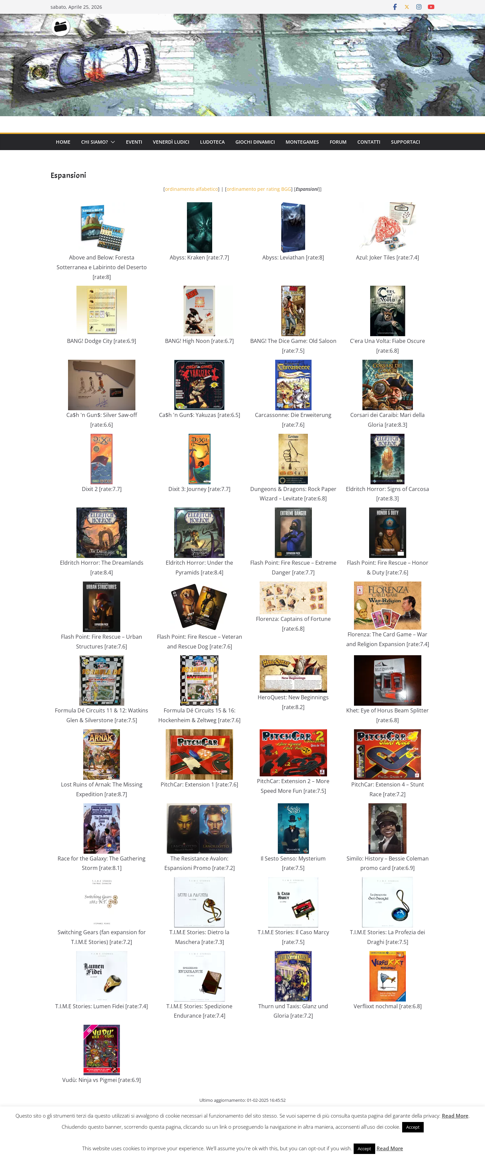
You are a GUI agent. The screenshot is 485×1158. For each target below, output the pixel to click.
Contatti (368, 142)
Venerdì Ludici (171, 142)
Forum (338, 142)
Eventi (134, 142)
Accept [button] (413, 1127)
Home (63, 142)
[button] (111, 142)
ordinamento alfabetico (191, 189)
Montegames (302, 142)
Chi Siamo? (94, 142)
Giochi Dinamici (255, 142)
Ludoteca (212, 142)
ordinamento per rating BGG (259, 189)
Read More (455, 1115)
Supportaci (405, 142)
